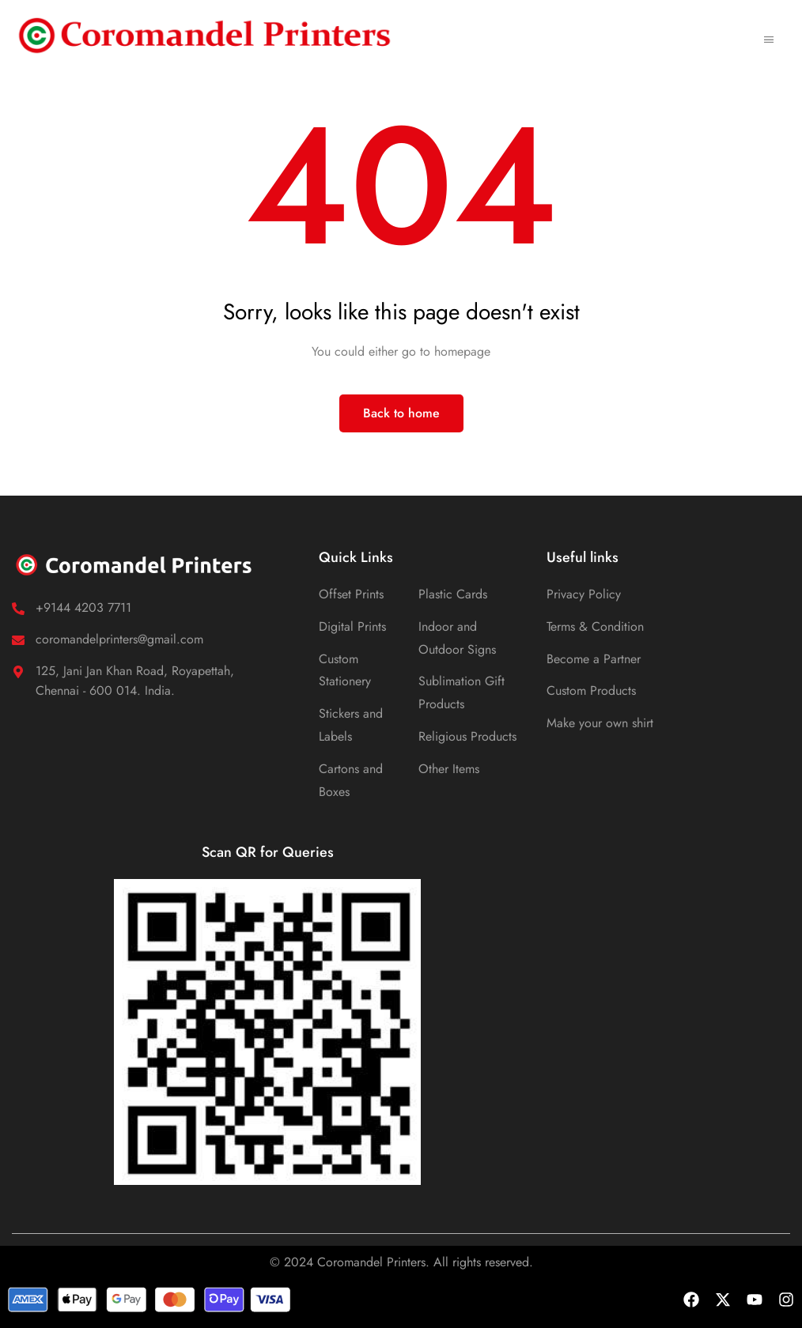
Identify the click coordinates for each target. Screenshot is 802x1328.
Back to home (401, 413)
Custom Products (591, 690)
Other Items (448, 769)
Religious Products (467, 736)
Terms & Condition (595, 626)
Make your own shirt (600, 723)
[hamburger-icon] (768, 35)
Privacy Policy (584, 594)
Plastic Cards (452, 594)
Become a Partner (594, 659)
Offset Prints (351, 594)
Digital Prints (352, 626)
